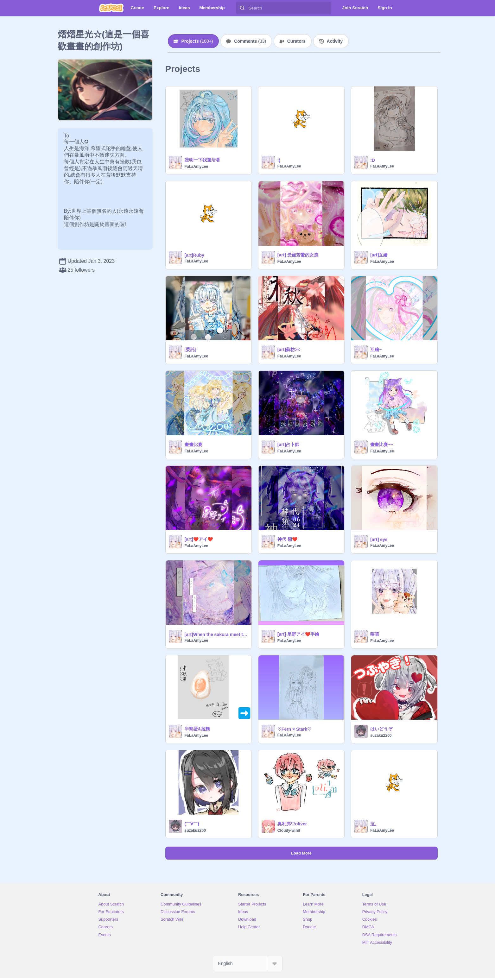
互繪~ (376, 349)
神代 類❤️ (287, 539)
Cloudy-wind (288, 830)
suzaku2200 (380, 735)
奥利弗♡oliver (292, 823)
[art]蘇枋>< (288, 349)
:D (372, 160)
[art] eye (378, 539)
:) (278, 160)
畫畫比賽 (193, 444)
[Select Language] (247, 963)
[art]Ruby (194, 255)
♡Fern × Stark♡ (294, 729)
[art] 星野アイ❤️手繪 (298, 634)
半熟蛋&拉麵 (197, 728)
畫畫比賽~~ (381, 444)
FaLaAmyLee (196, 166)
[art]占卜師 (288, 444)
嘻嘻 (374, 634)
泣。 (374, 823)
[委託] (190, 349)
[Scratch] (111, 8)
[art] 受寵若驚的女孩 (297, 254)
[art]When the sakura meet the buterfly (216, 634)
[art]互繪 (379, 254)
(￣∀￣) (192, 823)
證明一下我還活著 (202, 159)
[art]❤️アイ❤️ (199, 539)
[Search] (242, 8)
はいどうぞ (381, 728)
